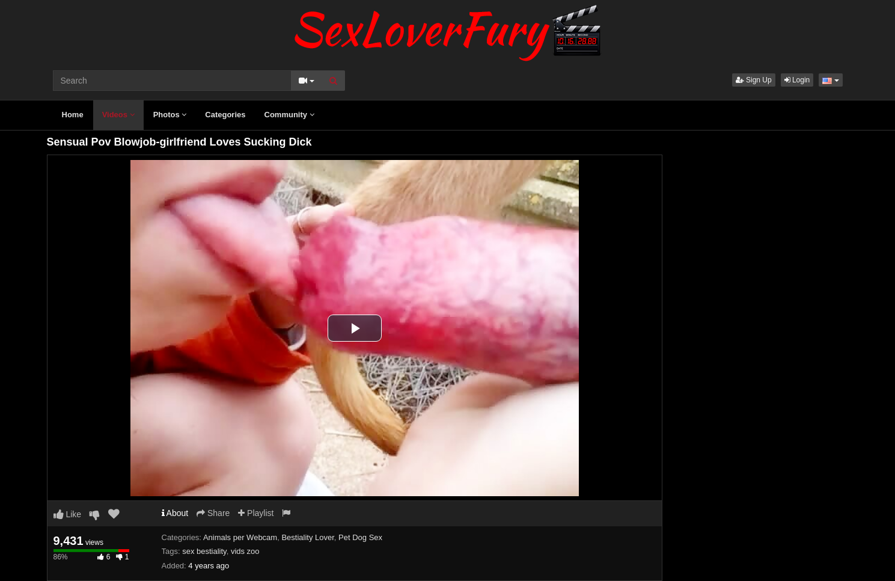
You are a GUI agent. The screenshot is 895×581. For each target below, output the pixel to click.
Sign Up (754, 80)
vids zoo (245, 551)
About (175, 513)
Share (213, 513)
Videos (118, 114)
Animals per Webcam (240, 537)
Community (289, 114)
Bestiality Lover (307, 537)
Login (797, 80)
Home (73, 114)
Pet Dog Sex (360, 537)
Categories (225, 114)
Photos (170, 114)
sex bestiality (204, 551)
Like (67, 514)
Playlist (255, 513)
